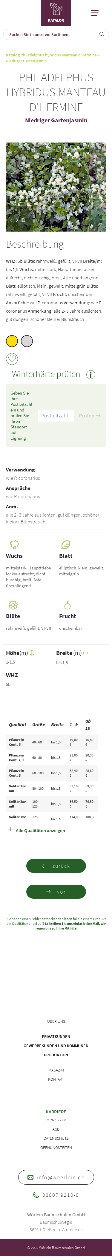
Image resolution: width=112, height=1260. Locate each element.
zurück (56, 865)
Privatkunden (56, 1036)
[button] (17, 220)
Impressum (56, 1120)
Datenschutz (56, 1138)
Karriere (56, 1112)
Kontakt (56, 1079)
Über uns (56, 1021)
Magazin (56, 1070)
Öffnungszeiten (56, 1147)
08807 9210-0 (56, 1194)
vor (56, 891)
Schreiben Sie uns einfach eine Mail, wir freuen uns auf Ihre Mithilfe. (70, 925)
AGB (56, 1129)
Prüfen (89, 415)
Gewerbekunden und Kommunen (56, 1045)
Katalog (13, 55)
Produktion (56, 1055)
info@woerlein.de (56, 1177)
